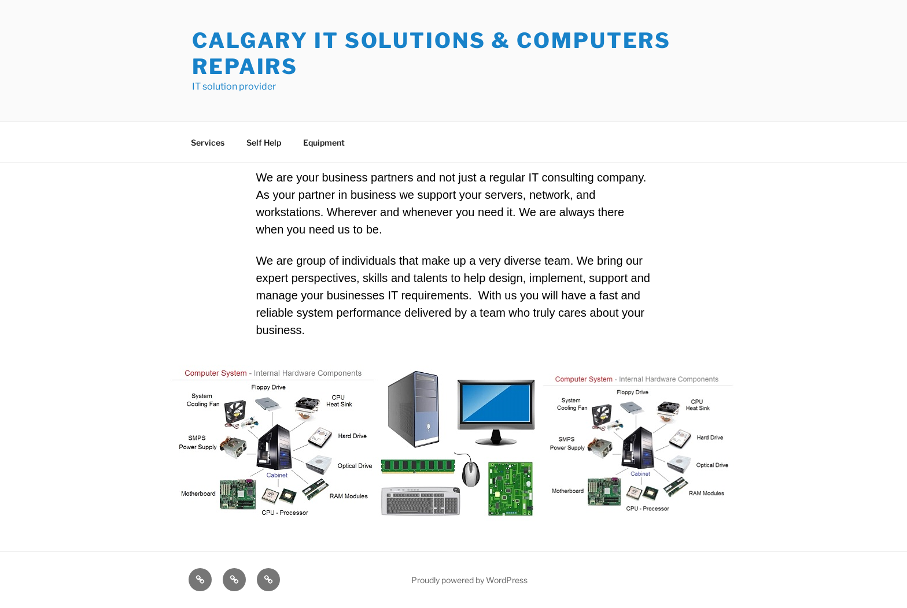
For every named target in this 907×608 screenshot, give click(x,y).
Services (207, 142)
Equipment (324, 142)
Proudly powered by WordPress (469, 580)
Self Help (263, 142)
